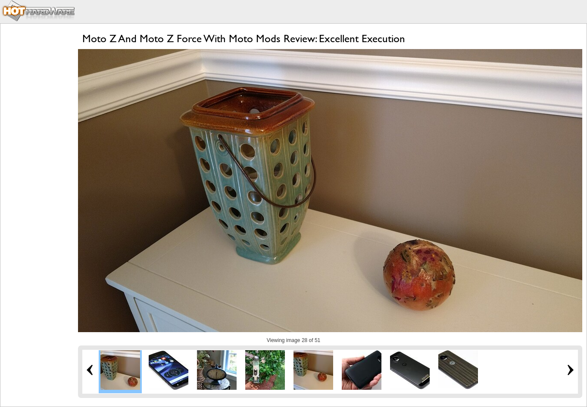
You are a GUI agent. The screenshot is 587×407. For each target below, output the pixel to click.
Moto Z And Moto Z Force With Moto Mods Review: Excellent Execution (243, 38)
